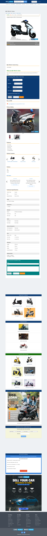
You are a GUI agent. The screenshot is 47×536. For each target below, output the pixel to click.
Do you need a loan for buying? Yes (13, 93)
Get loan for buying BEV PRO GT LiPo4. (16, 103)
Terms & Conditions (17, 95)
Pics (13, 14)
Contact (36, 520)
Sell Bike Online (8, 4)
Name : (9, 79)
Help (35, 519)
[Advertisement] (23, 8)
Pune (11, 519)
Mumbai (9, 519)
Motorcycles (18, 519)
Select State (34, 1)
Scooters (18, 520)
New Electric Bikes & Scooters (23, 354)
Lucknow (11, 522)
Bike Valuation (28, 519)
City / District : (10, 90)
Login (39, 1)
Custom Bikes (19, 524)
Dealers (35, 4)
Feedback (39, 520)
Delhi (8, 522)
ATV (17, 523)
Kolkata (9, 524)
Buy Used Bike (13, 4)
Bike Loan (27, 4)
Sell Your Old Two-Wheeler (23, 454)
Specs (15, 14)
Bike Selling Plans (28, 520)
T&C (35, 523)
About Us (36, 516)
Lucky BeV (31, 178)
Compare (38, 4)
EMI (10, 14)
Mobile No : (9, 83)
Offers (8, 14)
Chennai (9, 520)
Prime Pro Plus (23, 161)
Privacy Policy (39, 523)
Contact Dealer (15, 184)
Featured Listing (28, 522)
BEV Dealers (9, 175)
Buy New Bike (31, 4)
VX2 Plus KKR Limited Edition (12, 161)
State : (9, 87)
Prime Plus (33, 161)
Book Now (21, 97)
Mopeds (18, 522)
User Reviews (19, 14)
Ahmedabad (9, 523)
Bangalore (9, 516)
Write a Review (37, 44)
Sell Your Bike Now (23, 470)
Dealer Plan (23, 4)
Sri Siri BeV (15, 178)
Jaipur (13, 523)
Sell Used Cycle (28, 526)
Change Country (37, 524)
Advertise (38, 519)
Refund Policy (37, 522)
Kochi (12, 520)
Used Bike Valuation (18, 4)
